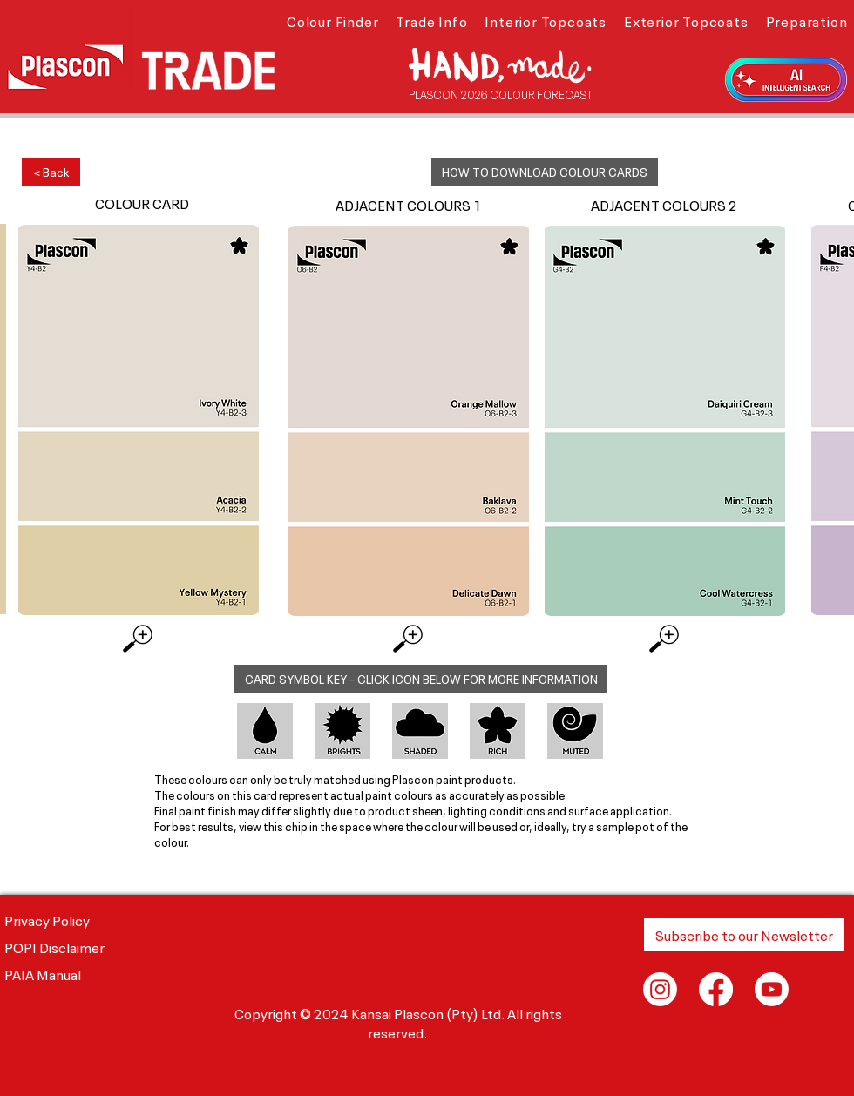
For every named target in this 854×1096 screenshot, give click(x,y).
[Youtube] (772, 989)
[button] (332, 20)
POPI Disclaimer (54, 946)
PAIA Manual (42, 973)
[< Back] (51, 172)
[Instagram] (660, 989)
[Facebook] (716, 989)
